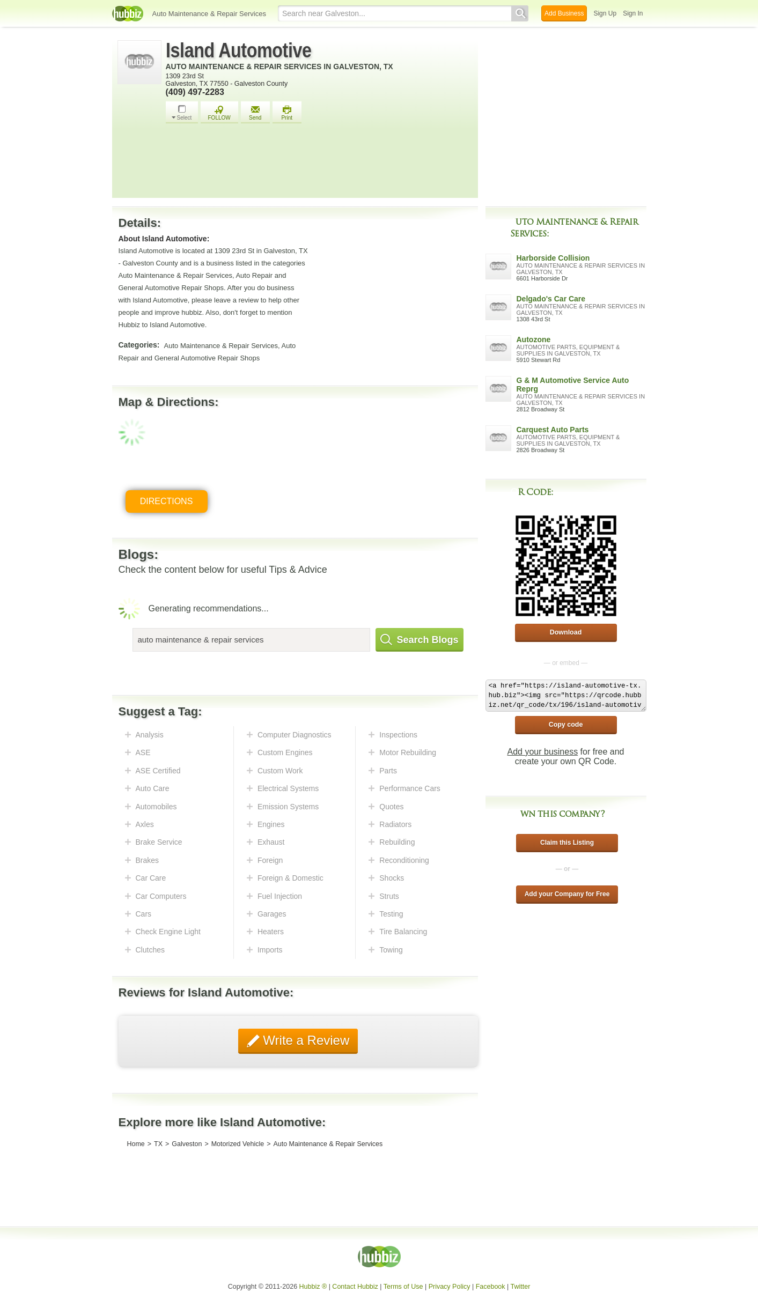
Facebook (490, 1286)
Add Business (564, 13)
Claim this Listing (567, 842)
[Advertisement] (319, 163)
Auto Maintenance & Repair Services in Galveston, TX (279, 66)
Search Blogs (419, 640)
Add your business (542, 751)
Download (566, 632)
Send (255, 113)
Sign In (633, 13)
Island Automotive (239, 50)
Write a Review (305, 1040)
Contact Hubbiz (355, 1286)
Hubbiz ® (313, 1286)
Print (287, 113)
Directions (166, 501)
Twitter (521, 1286)
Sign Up (604, 13)
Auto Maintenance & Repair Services (209, 14)
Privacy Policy (449, 1286)
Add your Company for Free (567, 894)
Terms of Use (403, 1286)
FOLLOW (219, 113)
